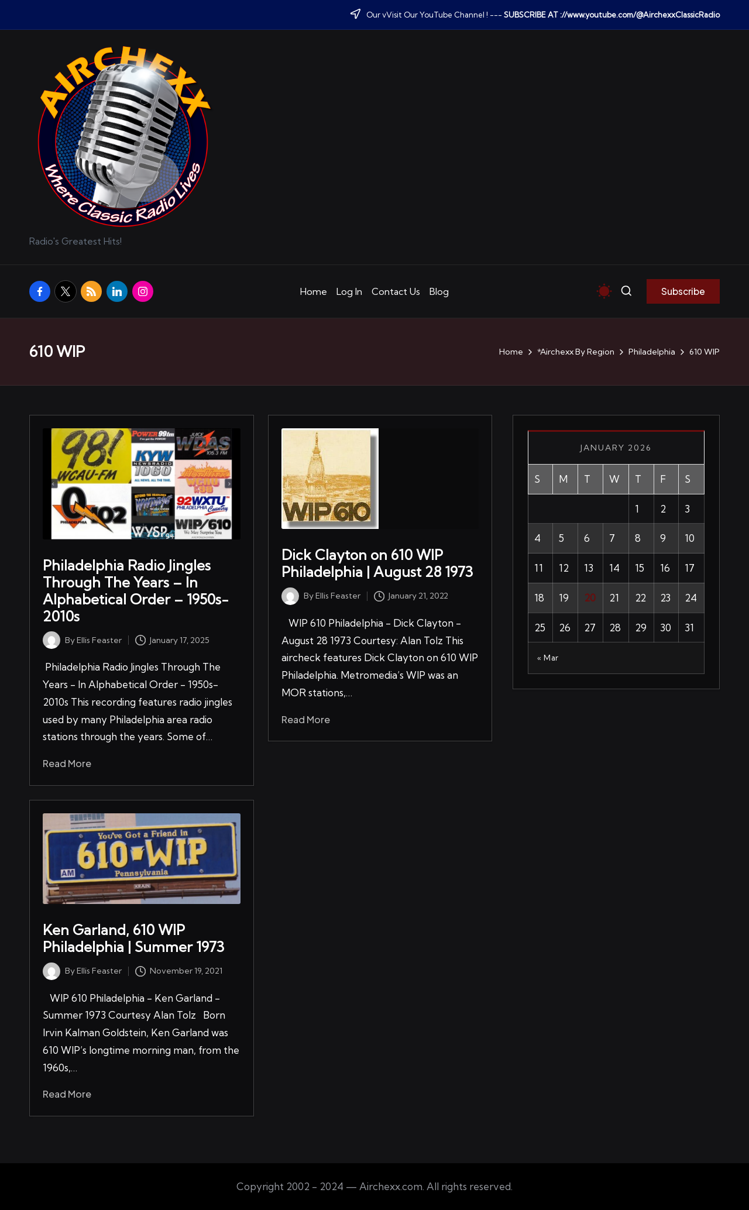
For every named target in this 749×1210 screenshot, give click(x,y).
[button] (683, 291)
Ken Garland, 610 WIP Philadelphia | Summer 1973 (133, 938)
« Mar (548, 657)
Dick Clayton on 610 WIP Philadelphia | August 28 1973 (377, 563)
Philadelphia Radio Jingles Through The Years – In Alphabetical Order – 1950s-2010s (136, 590)
